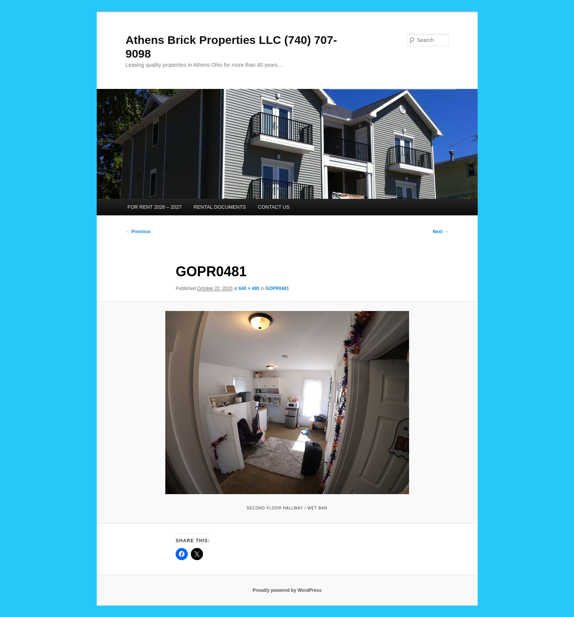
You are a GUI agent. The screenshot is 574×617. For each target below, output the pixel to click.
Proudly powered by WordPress (287, 590)
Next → (440, 231)
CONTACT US (273, 207)
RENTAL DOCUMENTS (219, 207)
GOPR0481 (277, 288)
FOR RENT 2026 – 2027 (155, 207)
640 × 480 (249, 288)
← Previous (138, 231)
